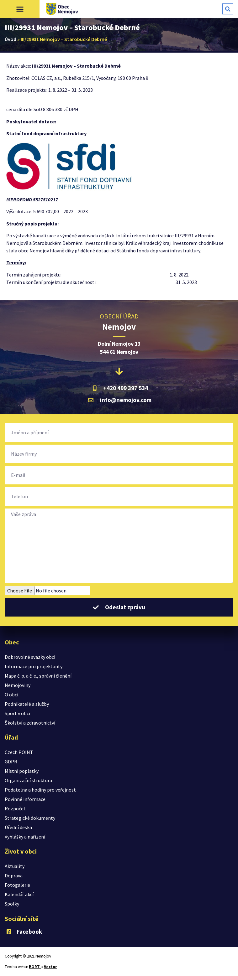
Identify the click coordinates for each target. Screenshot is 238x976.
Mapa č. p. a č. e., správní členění (38, 676)
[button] (20, 9)
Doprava (14, 875)
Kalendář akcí (19, 894)
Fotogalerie (17, 885)
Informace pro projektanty (33, 666)
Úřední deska (18, 827)
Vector (50, 966)
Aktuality (14, 866)
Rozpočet (15, 808)
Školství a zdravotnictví (30, 723)
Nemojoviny (17, 685)
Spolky (12, 904)
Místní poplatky (22, 771)
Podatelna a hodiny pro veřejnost (40, 790)
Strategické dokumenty (30, 818)
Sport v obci (17, 713)
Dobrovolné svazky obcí (30, 657)
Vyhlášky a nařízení (25, 837)
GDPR (11, 761)
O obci (11, 694)
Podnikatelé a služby (27, 704)
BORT (35, 966)
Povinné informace (25, 799)
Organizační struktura (28, 780)
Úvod (10, 39)
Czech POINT (19, 752)
